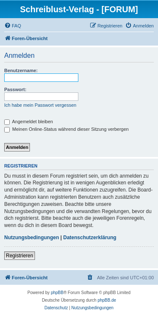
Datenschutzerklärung (89, 237)
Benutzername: (20, 70)
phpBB (57, 292)
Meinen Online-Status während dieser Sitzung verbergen (66, 129)
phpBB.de (107, 300)
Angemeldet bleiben (28, 121)
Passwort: (15, 89)
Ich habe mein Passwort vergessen (40, 105)
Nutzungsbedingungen (31, 237)
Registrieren (19, 256)
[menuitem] (12, 26)
